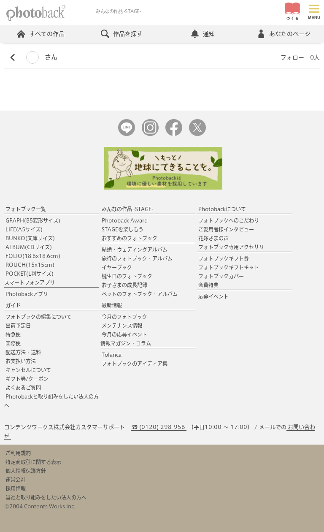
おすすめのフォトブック (129, 238)
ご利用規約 (18, 453)
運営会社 (15, 479)
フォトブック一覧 (25, 209)
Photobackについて (222, 209)
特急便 (13, 334)
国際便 (13, 343)
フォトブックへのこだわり (228, 220)
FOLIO (32, 255)
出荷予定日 (18, 325)
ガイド (13, 305)
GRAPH (32, 220)
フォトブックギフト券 (223, 258)
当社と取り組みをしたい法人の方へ (45, 497)
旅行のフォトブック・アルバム (137, 258)
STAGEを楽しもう (122, 229)
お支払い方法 (20, 361)
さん (41, 57)
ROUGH (29, 264)
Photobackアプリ (26, 293)
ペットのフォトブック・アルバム (140, 293)
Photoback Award (125, 220)
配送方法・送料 (23, 352)
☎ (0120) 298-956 (158, 427)
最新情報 (112, 305)
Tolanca (112, 354)
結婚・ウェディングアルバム (134, 249)
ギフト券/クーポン (27, 378)
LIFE (24, 229)
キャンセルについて (28, 369)
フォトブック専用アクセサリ (231, 247)
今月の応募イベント (124, 334)
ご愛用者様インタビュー (226, 229)
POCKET (29, 273)
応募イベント (213, 296)
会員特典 (208, 285)
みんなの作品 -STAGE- (127, 209)
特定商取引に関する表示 (33, 461)
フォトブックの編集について (38, 316)
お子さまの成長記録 (124, 285)
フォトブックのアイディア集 (134, 363)
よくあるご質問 (23, 387)
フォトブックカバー (221, 276)
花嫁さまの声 (213, 238)
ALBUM (28, 247)
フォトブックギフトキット (228, 267)
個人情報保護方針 (25, 470)
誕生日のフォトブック (127, 276)
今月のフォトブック (124, 316)
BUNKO (30, 238)
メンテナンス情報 (122, 325)
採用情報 (15, 488)
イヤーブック (117, 267)
